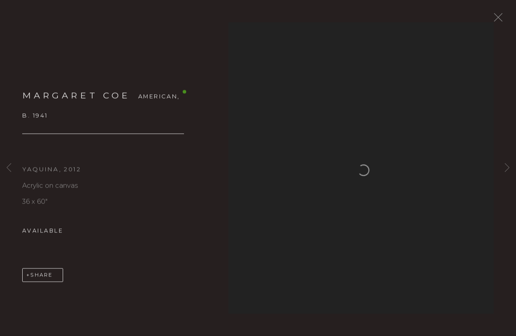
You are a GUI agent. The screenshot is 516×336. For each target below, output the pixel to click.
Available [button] (42, 235)
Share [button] (41, 279)
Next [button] (507, 167)
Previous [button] (9, 167)
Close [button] (500, 20)
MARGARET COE (76, 99)
